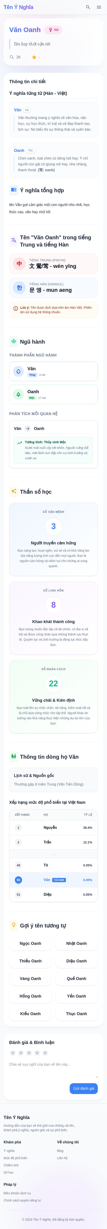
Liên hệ (62, 1158)
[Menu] (98, 7)
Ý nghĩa (9, 1151)
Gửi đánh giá (83, 1088)
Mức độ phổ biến (15, 1158)
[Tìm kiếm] (88, 7)
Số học (8, 1172)
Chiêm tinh (11, 1165)
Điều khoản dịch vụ (17, 1193)
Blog (60, 1151)
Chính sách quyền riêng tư (22, 1200)
